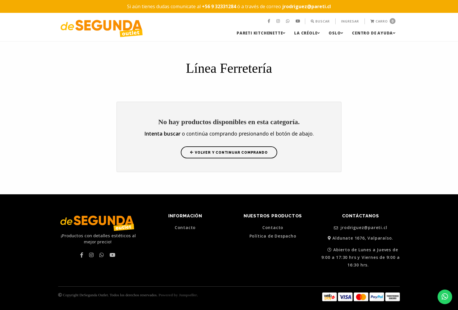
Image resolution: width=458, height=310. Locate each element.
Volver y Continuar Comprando (229, 152)
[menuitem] (269, 21)
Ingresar (350, 21)
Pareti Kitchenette (261, 33)
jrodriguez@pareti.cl (360, 228)
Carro (382, 21)
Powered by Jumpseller (178, 295)
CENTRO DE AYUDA (373, 33)
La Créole (307, 33)
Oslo (336, 33)
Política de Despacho (272, 236)
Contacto (185, 228)
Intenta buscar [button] (162, 133)
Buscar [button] (320, 21)
